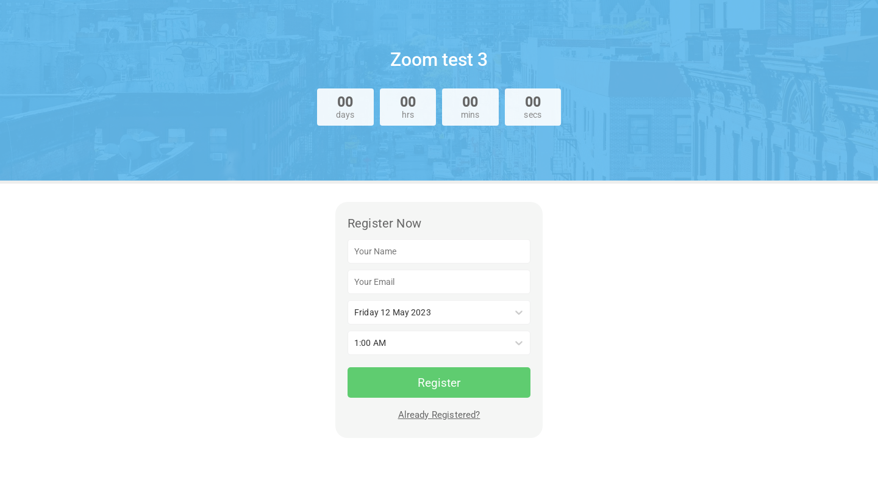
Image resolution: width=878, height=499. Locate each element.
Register (439, 383)
